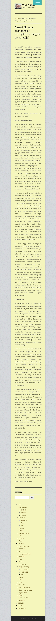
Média (21, 577)
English (21, 538)
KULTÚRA (21, 544)
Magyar (23, 512)
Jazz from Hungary (25, 590)
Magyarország (24, 533)
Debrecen (24, 520)
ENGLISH (21, 603)
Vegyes (23, 515)
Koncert (21, 528)
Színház (22, 556)
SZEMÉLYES (22, 605)
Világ (21, 536)
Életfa (21, 595)
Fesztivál (22, 518)
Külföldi (23, 510)
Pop (20, 551)
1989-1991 (24, 572)
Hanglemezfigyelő (25, 554)
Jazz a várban (24, 598)
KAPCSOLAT (22, 608)
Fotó (20, 541)
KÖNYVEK (21, 585)
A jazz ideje (23, 593)
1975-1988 (24, 569)
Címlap (17, 18)
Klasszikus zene (24, 546)
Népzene (22, 549)
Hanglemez (23, 507)
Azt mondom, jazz (25, 587)
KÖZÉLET (21, 562)
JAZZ (19, 505)
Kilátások (22, 600)
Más (22, 525)
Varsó (23, 523)
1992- (23, 575)
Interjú (21, 531)
